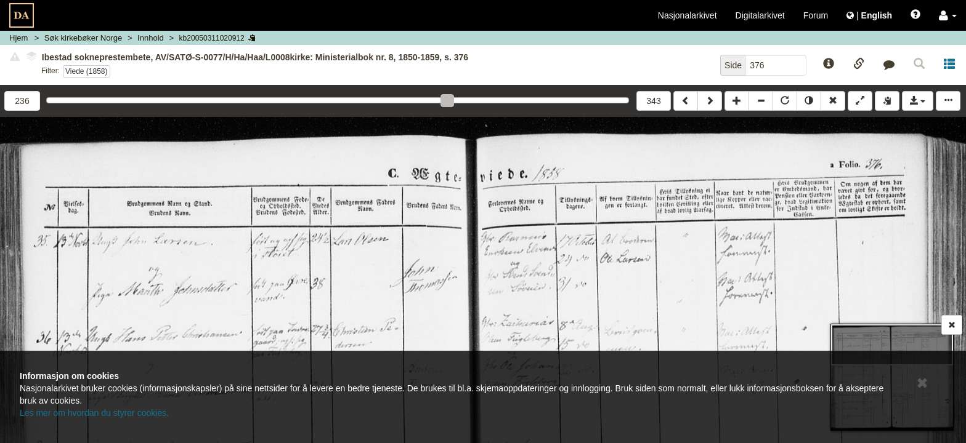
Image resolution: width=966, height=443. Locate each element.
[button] (948, 15)
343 (653, 101)
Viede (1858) (86, 71)
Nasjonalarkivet (687, 15)
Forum (815, 15)
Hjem (18, 37)
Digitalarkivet (760, 15)
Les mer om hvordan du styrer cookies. (94, 413)
